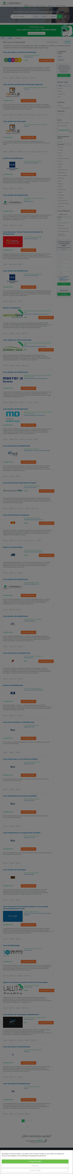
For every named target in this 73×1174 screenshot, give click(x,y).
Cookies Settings (35, 1170)
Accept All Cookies (35, 1161)
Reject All (35, 1166)
